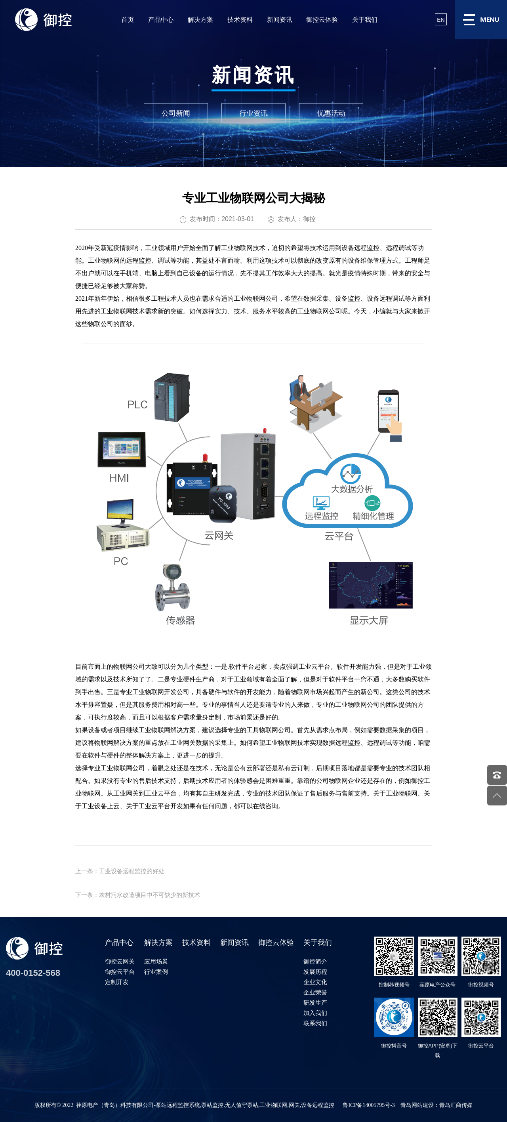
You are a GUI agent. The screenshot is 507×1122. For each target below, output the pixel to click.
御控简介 (315, 961)
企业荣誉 (315, 992)
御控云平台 (120, 971)
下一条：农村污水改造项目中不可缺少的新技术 (137, 894)
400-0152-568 (33, 973)
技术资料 (240, 19)
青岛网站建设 (417, 1105)
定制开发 (117, 982)
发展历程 (315, 971)
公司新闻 (176, 113)
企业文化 (315, 982)
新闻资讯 (279, 19)
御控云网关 (120, 961)
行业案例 (156, 971)
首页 (127, 19)
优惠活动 (331, 113)
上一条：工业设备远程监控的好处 (119, 871)
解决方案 (200, 19)
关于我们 (364, 19)
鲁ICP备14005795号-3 (369, 1105)
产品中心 (160, 19)
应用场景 (156, 961)
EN (440, 20)
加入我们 (315, 1012)
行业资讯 (253, 113)
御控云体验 (322, 19)
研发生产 (315, 1002)
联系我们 (315, 1023)
